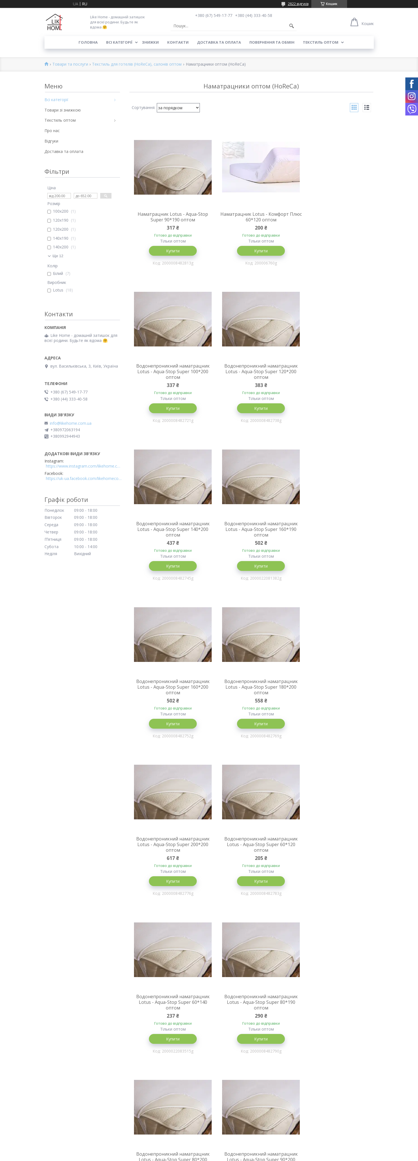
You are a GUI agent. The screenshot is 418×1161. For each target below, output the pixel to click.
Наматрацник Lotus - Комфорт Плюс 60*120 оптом (251, 217)
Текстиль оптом (320, 42)
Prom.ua (237, 1150)
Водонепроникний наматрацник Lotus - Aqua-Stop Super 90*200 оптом (251, 852)
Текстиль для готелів (232, 1127)
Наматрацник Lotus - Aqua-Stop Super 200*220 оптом (333, 1008)
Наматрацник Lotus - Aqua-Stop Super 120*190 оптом (169, 1008)
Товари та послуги (70, 64)
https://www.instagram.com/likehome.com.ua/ (84, 466)
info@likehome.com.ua (70, 423)
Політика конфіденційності (291, 1155)
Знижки (150, 42)
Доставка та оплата (219, 42)
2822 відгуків (298, 3)
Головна (88, 42)
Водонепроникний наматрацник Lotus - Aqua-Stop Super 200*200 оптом (333, 536)
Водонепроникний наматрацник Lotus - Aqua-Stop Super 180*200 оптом (251, 536)
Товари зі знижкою (62, 110)
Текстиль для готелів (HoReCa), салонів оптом (137, 64)
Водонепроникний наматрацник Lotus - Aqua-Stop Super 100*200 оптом (333, 219)
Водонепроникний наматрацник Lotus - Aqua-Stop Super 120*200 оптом (169, 378)
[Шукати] (291, 26)
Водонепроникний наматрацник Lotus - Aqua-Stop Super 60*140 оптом (251, 694)
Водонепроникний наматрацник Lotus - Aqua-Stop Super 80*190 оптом (333, 694)
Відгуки (51, 141)
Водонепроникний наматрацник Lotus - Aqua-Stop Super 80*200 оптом (169, 852)
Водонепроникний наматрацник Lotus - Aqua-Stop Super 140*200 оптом (251, 378)
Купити (169, 250)
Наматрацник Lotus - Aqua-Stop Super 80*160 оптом (251, 1008)
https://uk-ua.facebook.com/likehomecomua (84, 478)
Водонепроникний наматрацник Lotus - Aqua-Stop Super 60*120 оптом (169, 694)
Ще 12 (58, 256)
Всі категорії (119, 42)
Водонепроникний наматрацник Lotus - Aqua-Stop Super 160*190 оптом (333, 378)
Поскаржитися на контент (243, 1155)
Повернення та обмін (271, 42)
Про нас (52, 130)
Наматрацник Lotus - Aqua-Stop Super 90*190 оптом (169, 217)
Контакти (178, 42)
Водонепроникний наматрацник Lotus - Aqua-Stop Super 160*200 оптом (169, 536)
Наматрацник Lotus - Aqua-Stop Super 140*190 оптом (333, 850)
